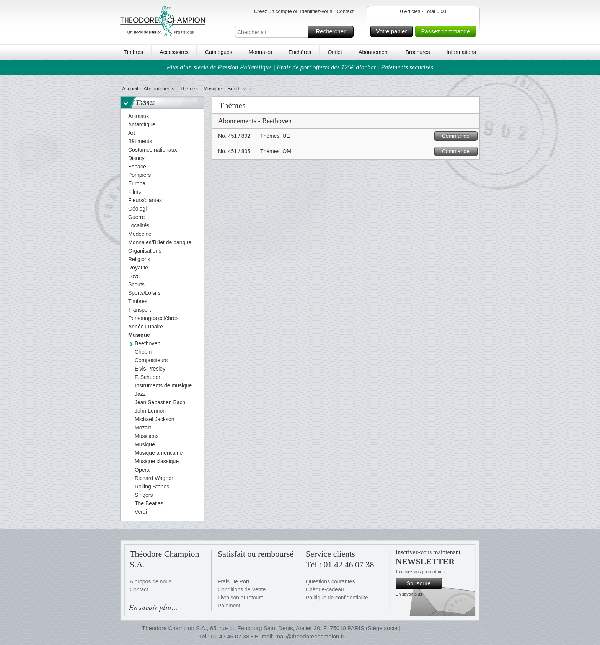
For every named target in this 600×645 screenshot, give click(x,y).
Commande (458, 136)
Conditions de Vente (242, 589)
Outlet (335, 52)
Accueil (130, 88)
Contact (345, 11)
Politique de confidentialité (337, 597)
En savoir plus (409, 594)
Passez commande (447, 31)
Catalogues (218, 52)
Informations (461, 52)
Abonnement (374, 52)
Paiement (229, 606)
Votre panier (393, 31)
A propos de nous (150, 581)
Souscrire (423, 583)
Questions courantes (330, 581)
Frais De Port (233, 581)
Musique (212, 88)
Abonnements (158, 88)
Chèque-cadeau (325, 589)
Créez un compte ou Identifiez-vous (293, 11)
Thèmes (189, 88)
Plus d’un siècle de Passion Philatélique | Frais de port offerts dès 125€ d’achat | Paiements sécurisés (300, 67)
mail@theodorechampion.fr (309, 636)
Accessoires (174, 52)
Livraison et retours (240, 597)
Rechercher (333, 32)
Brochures (418, 52)
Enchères (300, 52)
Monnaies (260, 52)
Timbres (133, 52)
